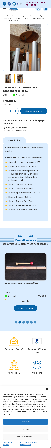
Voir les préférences (25, 436)
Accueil (5, 16)
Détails (25, 301)
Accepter (25, 422)
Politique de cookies (7, 443)
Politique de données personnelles (29, 443)
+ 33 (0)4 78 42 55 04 (16, 127)
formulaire (21, 130)
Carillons (16, 18)
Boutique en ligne (19, 16)
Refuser (25, 429)
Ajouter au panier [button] (25, 308)
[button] (47, 389)
